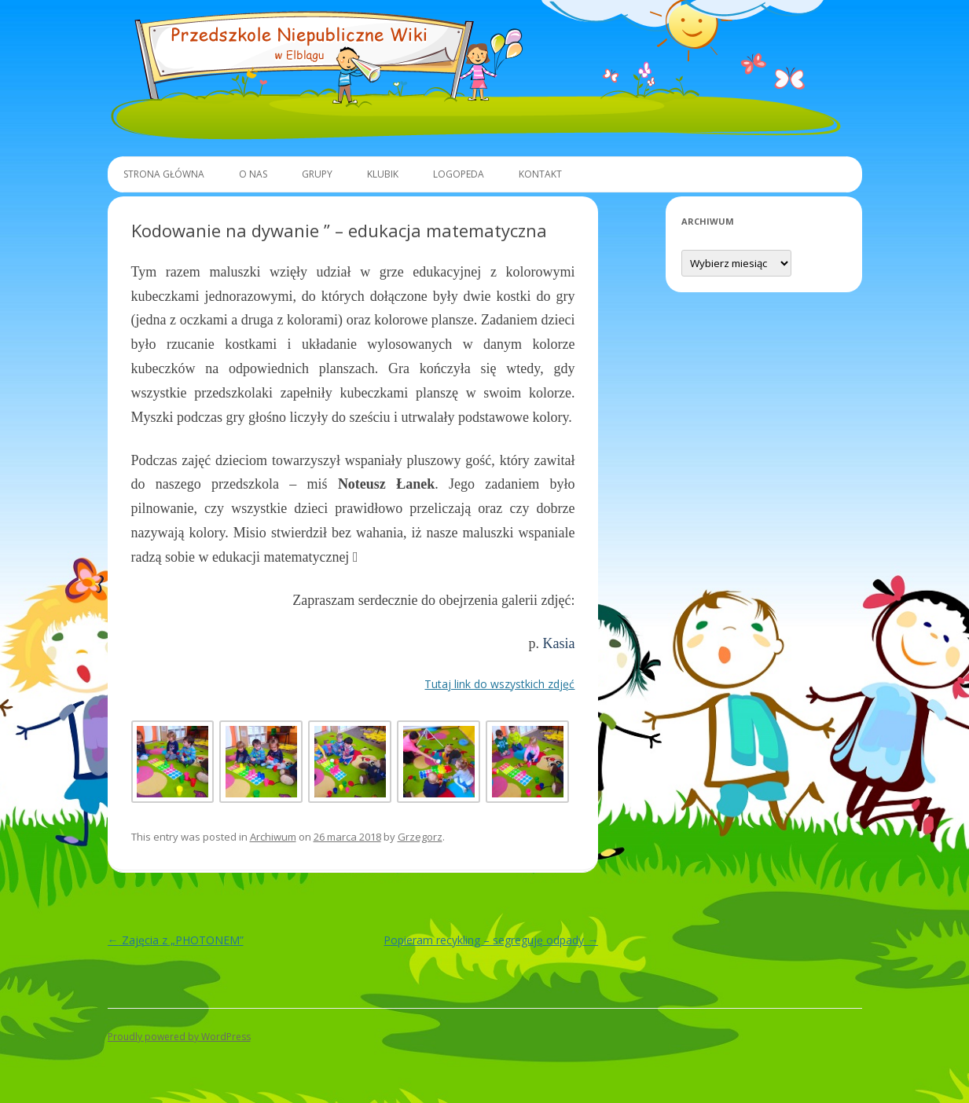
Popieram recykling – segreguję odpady (491, 940)
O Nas (253, 174)
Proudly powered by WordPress (179, 1036)
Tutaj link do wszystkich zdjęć (499, 683)
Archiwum (273, 837)
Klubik (382, 174)
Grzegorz (420, 837)
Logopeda (458, 174)
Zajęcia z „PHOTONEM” (176, 940)
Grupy (317, 174)
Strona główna (163, 174)
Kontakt (540, 174)
